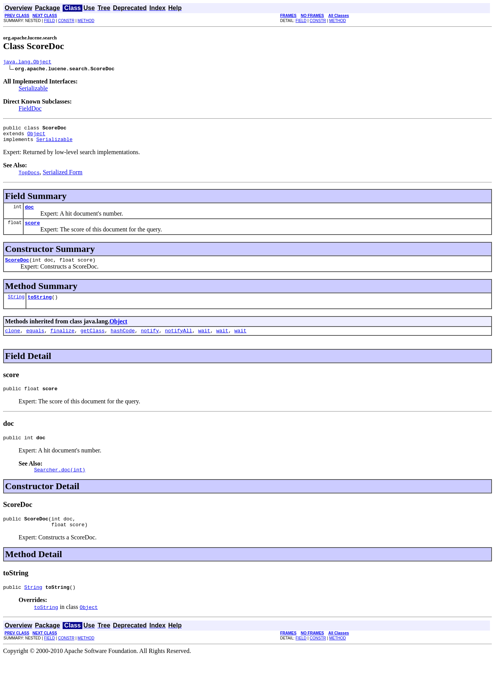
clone (12, 340)
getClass (92, 340)
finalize (62, 340)
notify (150, 340)
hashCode (123, 340)
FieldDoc (30, 109)
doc (29, 212)
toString (39, 306)
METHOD (86, 21)
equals (35, 340)
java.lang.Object (27, 62)
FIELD (49, 21)
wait (204, 340)
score (32, 229)
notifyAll (178, 340)
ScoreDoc (17, 267)
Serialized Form (63, 176)
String (16, 306)
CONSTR (66, 21)
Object (36, 136)
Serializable (33, 89)
